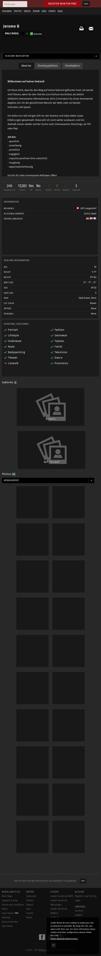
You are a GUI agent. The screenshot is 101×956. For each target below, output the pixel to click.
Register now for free (62, 3)
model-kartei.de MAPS (61, 896)
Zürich (87, 213)
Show (83, 881)
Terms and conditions (13, 904)
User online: (10, 913)
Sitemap (6, 917)
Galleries (9, 382)
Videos (27, 11)
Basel (93, 213)
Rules (5, 909)
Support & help (10, 900)
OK (53, 945)
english (78, 915)
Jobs (44, 11)
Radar (29, 917)
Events (52, 11)
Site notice (7, 926)
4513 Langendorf (86, 208)
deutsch (79, 910)
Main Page (7, 896)
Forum (36, 11)
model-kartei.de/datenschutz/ (64, 938)
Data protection (10, 921)
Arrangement (11, 480)
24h (9, 187)
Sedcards (7, 11)
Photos (18, 11)
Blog (60, 11)
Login (86, 4)
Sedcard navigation (17, 56)
